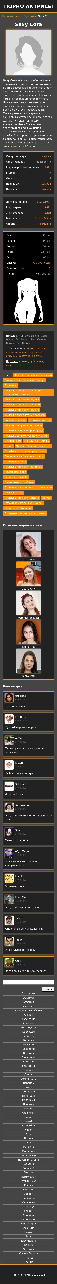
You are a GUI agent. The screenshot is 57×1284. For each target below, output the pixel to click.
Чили (28, 1236)
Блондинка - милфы (36, 440)
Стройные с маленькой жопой (24, 503)
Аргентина (28, 1019)
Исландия (28, 1100)
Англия (28, 1014)
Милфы (46, 497)
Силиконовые (41, 262)
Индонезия (28, 1091)
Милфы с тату (13, 492)
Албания (28, 1001)
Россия (28, 1185)
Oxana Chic (28, 588)
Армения (28, 1023)
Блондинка (44, 189)
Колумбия (28, 1125)
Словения (28, 1202)
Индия (28, 1087)
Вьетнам (28, 1061)
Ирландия (28, 1095)
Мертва (46, 156)
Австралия (28, 993)
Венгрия (28, 1053)
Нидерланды (28, 1155)
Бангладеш (28, 1027)
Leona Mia (28, 646)
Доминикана (28, 1078)
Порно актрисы (28, 6)
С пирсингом (13, 440)
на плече (21, 352)
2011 (48, 167)
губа (33, 361)
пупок (18, 365)
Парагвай (28, 1168)
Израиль (28, 1082)
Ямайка (28, 1257)
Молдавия (28, 1151)
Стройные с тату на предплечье (25, 451)
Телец (47, 212)
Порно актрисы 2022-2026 (28, 1274)
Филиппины (28, 1219)
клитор (23, 361)
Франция (28, 1227)
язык (40, 361)
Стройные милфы (40, 420)
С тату (9, 446)
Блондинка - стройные (19, 482)
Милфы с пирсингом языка (22, 497)
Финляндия (28, 1223)
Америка (28, 1006)
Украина (28, 1215)
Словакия (28, 1198)
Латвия (28, 1138)
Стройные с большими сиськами (25, 513)
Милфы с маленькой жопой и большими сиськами (23, 392)
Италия (28, 1108)
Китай (28, 1121)
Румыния (28, 1189)
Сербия (28, 1193)
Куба (28, 1134)
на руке (37, 355)
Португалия (28, 1176)
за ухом (33, 352)
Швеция (28, 1244)
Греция (28, 1070)
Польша (29, 1172)
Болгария (28, 1044)
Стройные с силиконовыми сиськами (28, 487)
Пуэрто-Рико (28, 1181)
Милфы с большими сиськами (33, 375)
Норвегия (28, 1163)
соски (9, 365)
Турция (28, 1210)
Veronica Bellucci (28, 617)
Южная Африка (28, 1253)
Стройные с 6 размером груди (24, 430)
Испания (28, 1104)
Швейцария (28, 1240)
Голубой (45, 183)
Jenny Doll (28, 676)
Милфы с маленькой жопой (22, 404)
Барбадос (28, 1031)
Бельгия (28, 1040)
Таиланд (28, 1206)
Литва (28, 1142)
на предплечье (33, 348)
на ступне (24, 355)
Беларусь (28, 1036)
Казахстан (28, 1112)
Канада (28, 1117)
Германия (29, 16)
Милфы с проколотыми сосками (25, 415)
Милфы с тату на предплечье (23, 425)
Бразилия (28, 1048)
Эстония (28, 1249)
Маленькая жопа (15, 471)
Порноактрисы (11, 16)
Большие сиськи (15, 420)
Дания (28, 1074)
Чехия (28, 1232)
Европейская (43, 218)
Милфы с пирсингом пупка (22, 399)
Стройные (11, 385)
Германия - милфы (16, 477)
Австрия (28, 997)
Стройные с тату (15, 461)
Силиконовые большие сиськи (24, 456)
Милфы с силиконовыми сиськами (26, 435)
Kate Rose (28, 559)
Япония (28, 1262)
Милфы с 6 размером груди (33, 446)
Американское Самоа (28, 1010)
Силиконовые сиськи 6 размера (25, 380)
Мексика (28, 1146)
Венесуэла (28, 1057)
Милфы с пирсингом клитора (23, 466)
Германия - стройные (18, 508)
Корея (28, 1129)
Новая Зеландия (28, 1159)
